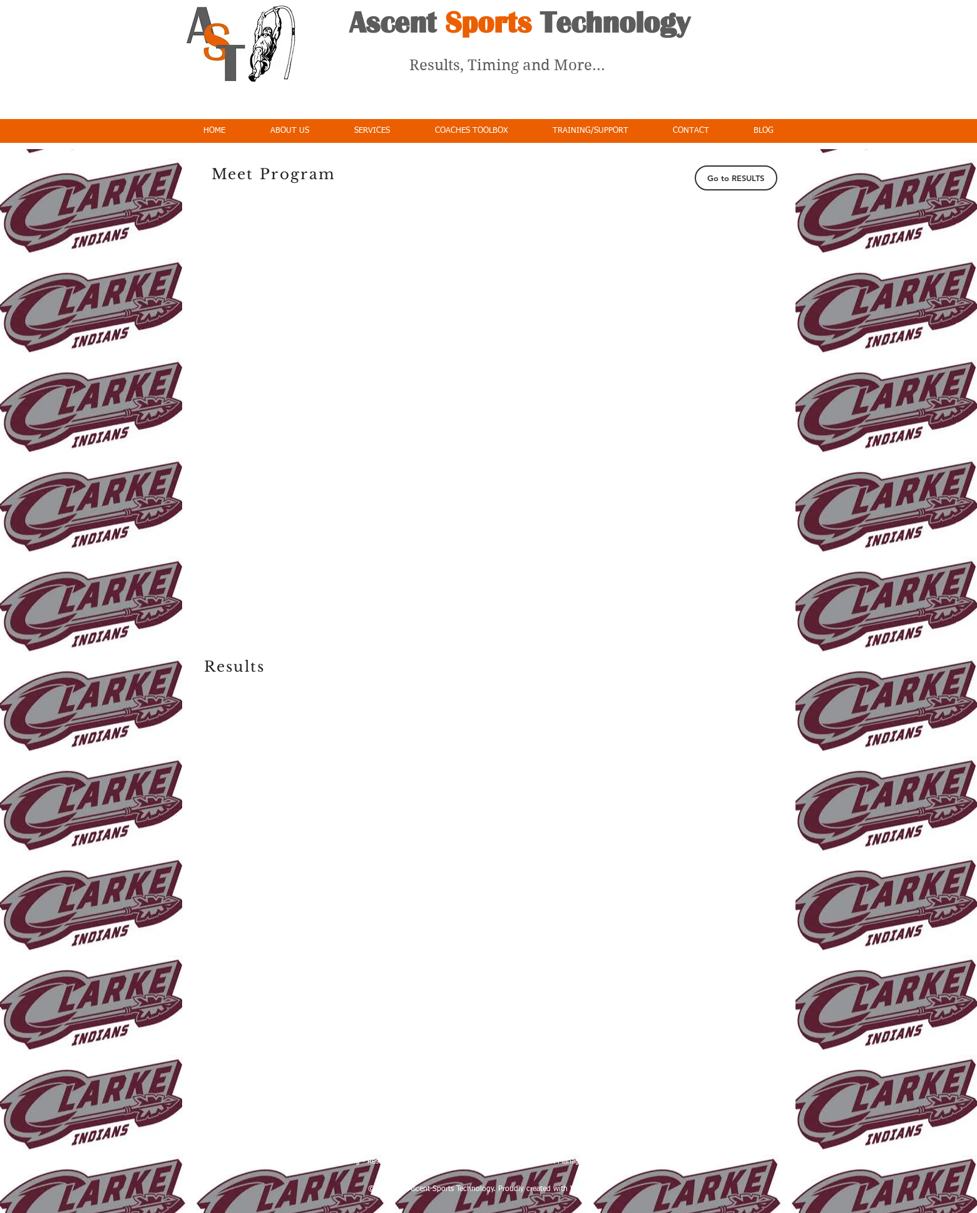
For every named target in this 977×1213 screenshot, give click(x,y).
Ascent (397, 23)
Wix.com (585, 1189)
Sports (488, 23)
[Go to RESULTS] (736, 177)
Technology (610, 23)
